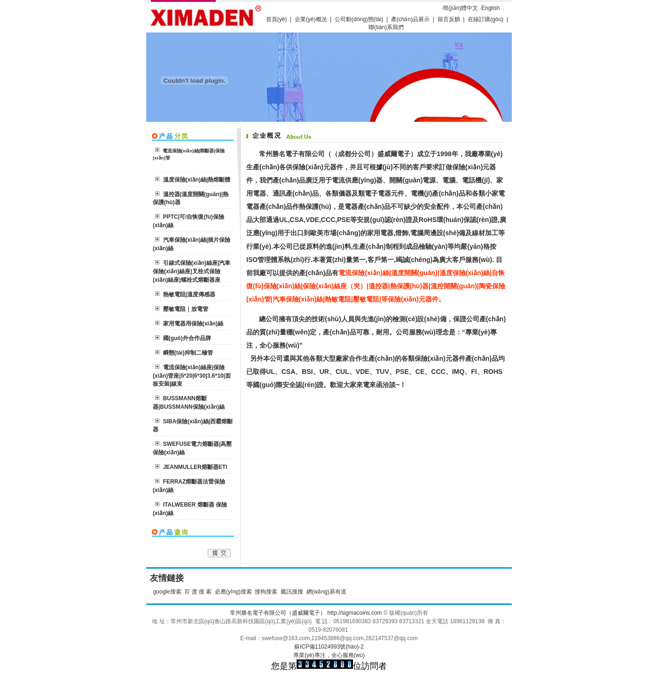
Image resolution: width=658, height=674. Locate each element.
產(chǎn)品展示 (410, 19)
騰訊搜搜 (292, 591)
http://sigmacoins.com (355, 613)
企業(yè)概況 (311, 19)
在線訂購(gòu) (486, 19)
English (490, 8)
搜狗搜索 (266, 591)
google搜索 (167, 591)
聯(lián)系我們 (386, 27)
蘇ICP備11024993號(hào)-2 (329, 646)
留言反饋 (449, 19)
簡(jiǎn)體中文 (460, 8)
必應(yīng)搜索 (233, 591)
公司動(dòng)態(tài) (359, 19)
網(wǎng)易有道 (326, 591)
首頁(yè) (276, 19)
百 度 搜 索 (198, 591)
